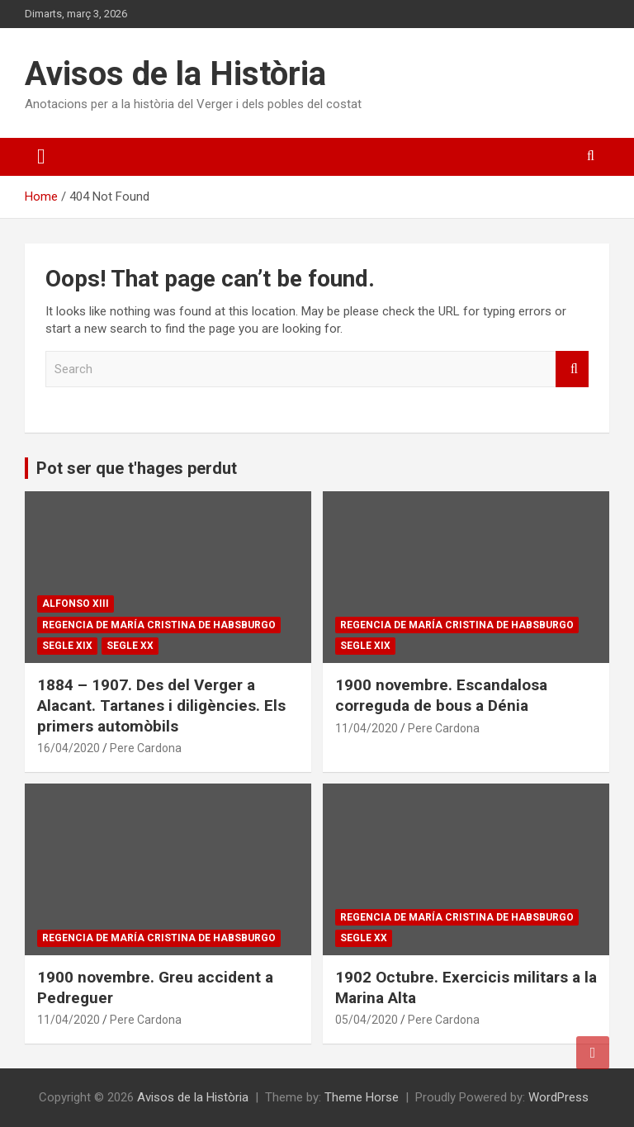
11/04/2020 (366, 728)
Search (572, 369)
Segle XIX (67, 645)
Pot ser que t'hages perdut (136, 468)
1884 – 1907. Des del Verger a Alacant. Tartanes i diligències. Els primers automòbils (161, 705)
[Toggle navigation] (41, 157)
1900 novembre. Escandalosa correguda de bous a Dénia (441, 695)
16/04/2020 (68, 748)
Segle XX (130, 645)
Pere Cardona (146, 748)
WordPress (558, 1097)
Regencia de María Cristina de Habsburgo (159, 625)
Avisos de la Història (175, 73)
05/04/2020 (366, 1019)
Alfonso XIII (75, 603)
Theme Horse (361, 1097)
